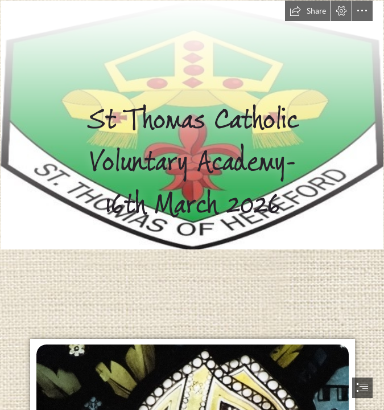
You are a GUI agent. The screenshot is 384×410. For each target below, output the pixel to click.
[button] (308, 11)
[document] (192, 205)
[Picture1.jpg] (192, 125)
